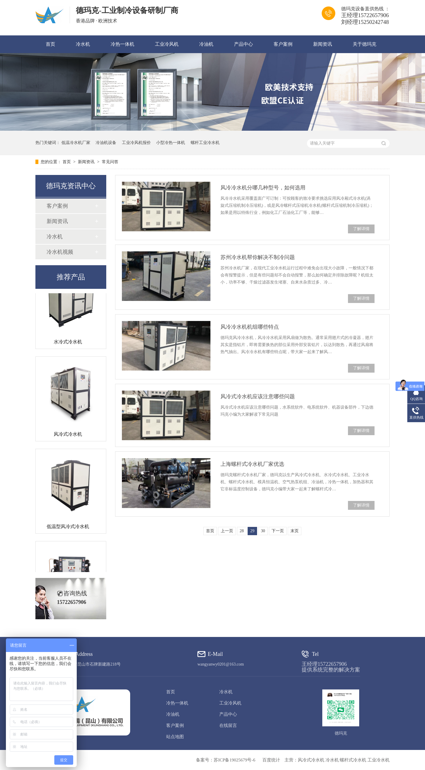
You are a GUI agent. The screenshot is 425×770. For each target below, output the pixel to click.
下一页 (278, 531)
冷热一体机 (122, 44)
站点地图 (175, 736)
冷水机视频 (60, 252)
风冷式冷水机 (68, 435)
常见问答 (110, 162)
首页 (50, 44)
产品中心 (243, 44)
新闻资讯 (322, 44)
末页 (294, 531)
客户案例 (283, 44)
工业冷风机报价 (136, 142)
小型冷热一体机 (170, 142)
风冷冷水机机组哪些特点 (249, 327)
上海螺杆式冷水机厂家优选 (252, 464)
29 (252, 531)
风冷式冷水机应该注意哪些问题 (257, 396)
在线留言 (228, 725)
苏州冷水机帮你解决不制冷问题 (257, 257)
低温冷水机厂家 (75, 142)
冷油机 (206, 44)
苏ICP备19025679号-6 (234, 760)
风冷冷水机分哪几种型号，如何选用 (262, 188)
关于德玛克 (364, 44)
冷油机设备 (106, 142)
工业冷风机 (167, 44)
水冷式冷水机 (68, 342)
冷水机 (83, 44)
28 (242, 531)
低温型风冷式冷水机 (68, 527)
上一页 (227, 531)
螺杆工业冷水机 (205, 142)
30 (263, 531)
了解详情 (361, 229)
